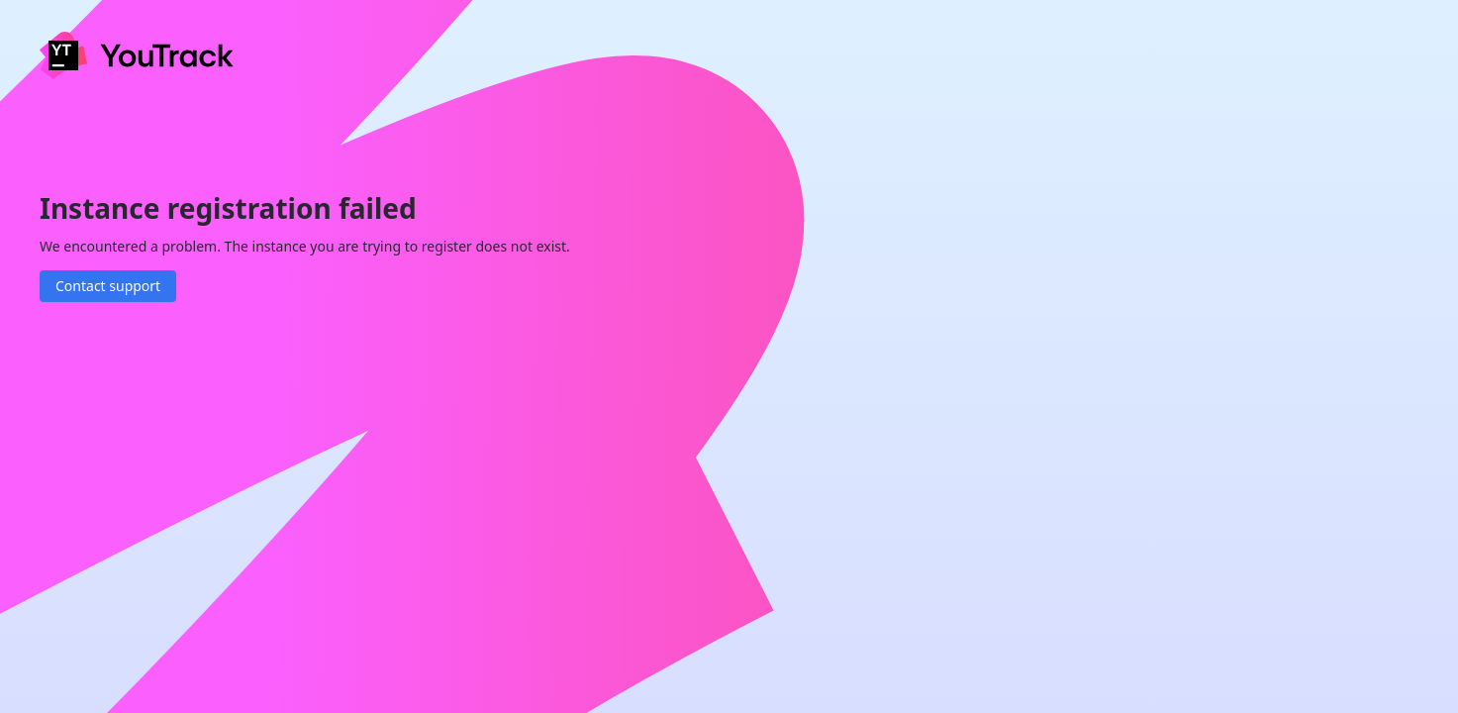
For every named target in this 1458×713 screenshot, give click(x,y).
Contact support (107, 285)
